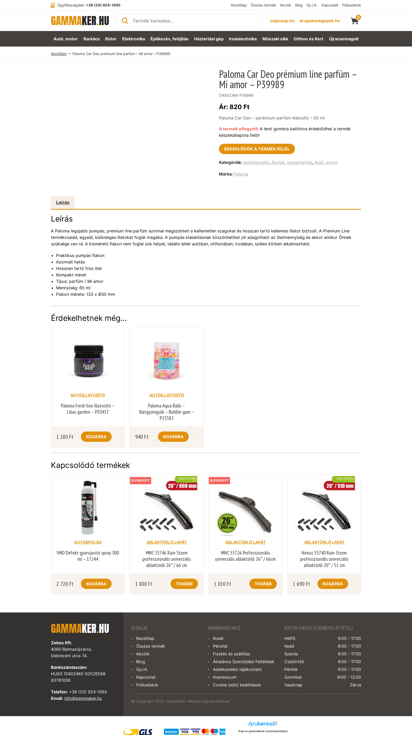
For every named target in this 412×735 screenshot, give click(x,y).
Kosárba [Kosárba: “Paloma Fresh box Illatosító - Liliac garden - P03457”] (96, 436)
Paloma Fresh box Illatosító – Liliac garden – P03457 (88, 409)
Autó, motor (65, 38)
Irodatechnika (244, 38)
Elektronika (134, 38)
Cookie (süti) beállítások (237, 684)
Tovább (184, 583)
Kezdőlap (239, 5)
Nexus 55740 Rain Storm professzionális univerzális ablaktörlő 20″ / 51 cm (324, 559)
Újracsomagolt (344, 38)
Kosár (218, 638)
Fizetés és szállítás (231, 653)
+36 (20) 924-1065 (103, 5)
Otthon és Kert (309, 38)
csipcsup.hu (282, 20)
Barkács (90, 38)
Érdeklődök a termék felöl (257, 148)
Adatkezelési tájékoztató (237, 669)
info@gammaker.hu (83, 698)
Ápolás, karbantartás (291, 162)
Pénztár (220, 646)
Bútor (111, 38)
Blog (299, 5)
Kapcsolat (330, 5)
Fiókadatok (351, 5)
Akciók (285, 5)
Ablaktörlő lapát (167, 542)
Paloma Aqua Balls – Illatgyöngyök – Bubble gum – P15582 (166, 412)
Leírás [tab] (63, 202)
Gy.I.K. (312, 5)
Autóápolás (88, 542)
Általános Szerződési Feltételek (243, 661)
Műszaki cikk (276, 38)
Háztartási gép (209, 38)
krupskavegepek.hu (320, 20)
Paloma (241, 174)
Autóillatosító (256, 162)
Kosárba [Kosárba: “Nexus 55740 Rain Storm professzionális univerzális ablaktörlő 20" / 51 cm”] (333, 583)
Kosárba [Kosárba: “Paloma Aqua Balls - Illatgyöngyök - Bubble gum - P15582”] (173, 436)
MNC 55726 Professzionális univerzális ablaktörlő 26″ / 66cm (245, 556)
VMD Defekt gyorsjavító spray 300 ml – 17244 (88, 556)
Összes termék (263, 5)
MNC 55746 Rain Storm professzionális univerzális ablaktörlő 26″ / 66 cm (166, 559)
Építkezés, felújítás (170, 38)
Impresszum (224, 677)
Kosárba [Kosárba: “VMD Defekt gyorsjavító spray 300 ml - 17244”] (96, 583)
